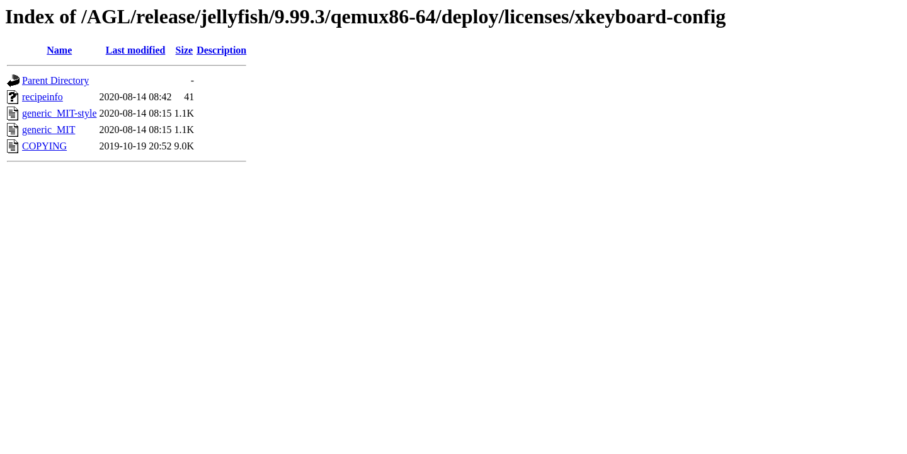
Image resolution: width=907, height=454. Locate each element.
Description (221, 50)
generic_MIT (48, 129)
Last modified (136, 50)
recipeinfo (42, 96)
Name (59, 50)
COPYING (44, 146)
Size (184, 50)
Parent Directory (55, 80)
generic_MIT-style (59, 113)
